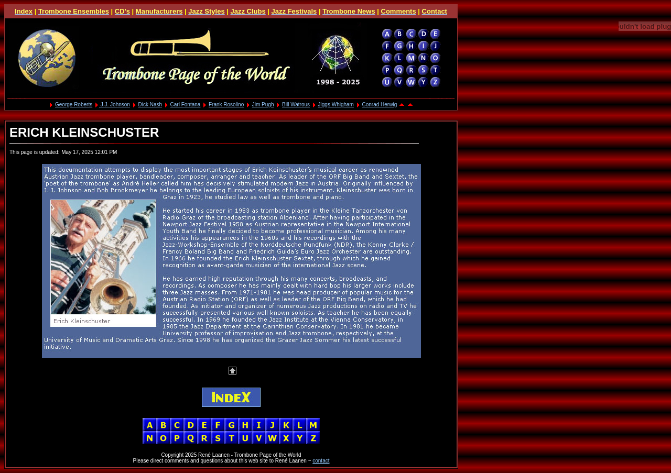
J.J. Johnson (114, 104)
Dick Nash (150, 104)
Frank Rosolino (226, 104)
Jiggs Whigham (336, 104)
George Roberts (73, 104)
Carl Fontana (185, 104)
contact (320, 461)
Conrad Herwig (379, 104)
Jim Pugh (263, 104)
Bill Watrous (296, 104)
